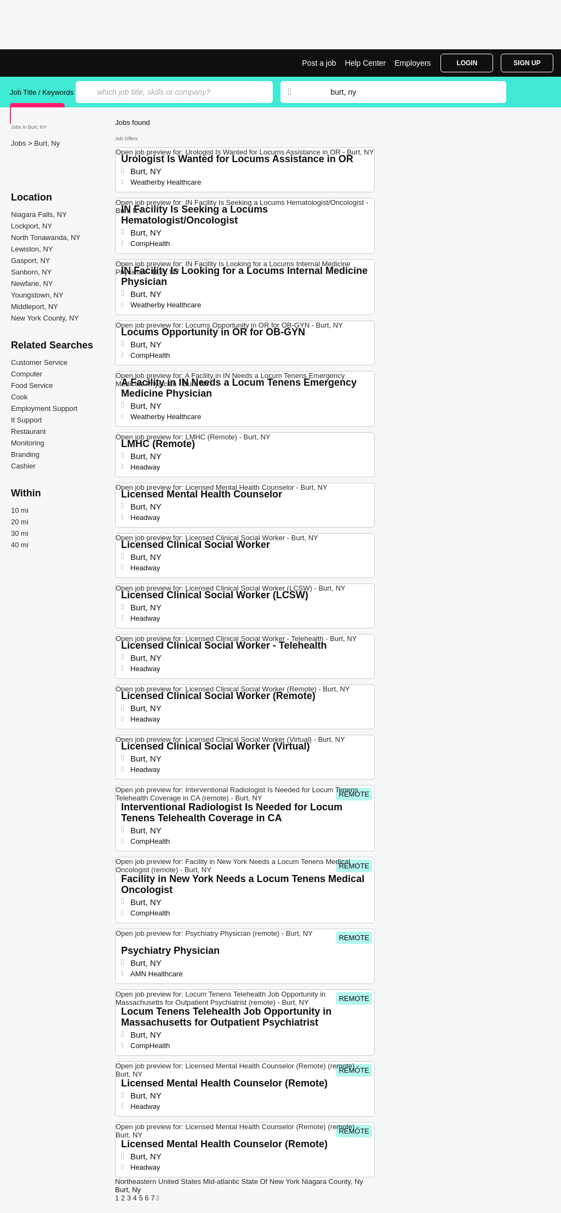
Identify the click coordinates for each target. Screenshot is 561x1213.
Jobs (19, 143)
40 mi (19, 545)
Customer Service (39, 362)
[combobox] (407, 92)
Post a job (319, 63)
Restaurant (28, 431)
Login (466, 63)
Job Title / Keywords (41, 92)
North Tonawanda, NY (46, 237)
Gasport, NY (30, 260)
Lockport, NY (31, 226)
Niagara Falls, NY (39, 214)
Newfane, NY (32, 283)
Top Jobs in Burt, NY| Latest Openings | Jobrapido (51, 63)
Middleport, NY (34, 306)
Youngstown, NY (37, 295)
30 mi (19, 533)
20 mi (19, 522)
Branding (25, 454)
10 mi (19, 510)
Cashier (23, 466)
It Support (26, 420)
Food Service (32, 385)
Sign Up (526, 63)
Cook (19, 397)
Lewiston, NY (32, 249)
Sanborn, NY (31, 272)
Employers (412, 63)
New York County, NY (45, 318)
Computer (26, 374)
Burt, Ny (47, 143)
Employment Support (44, 408)
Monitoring (27, 443)
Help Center (365, 63)
